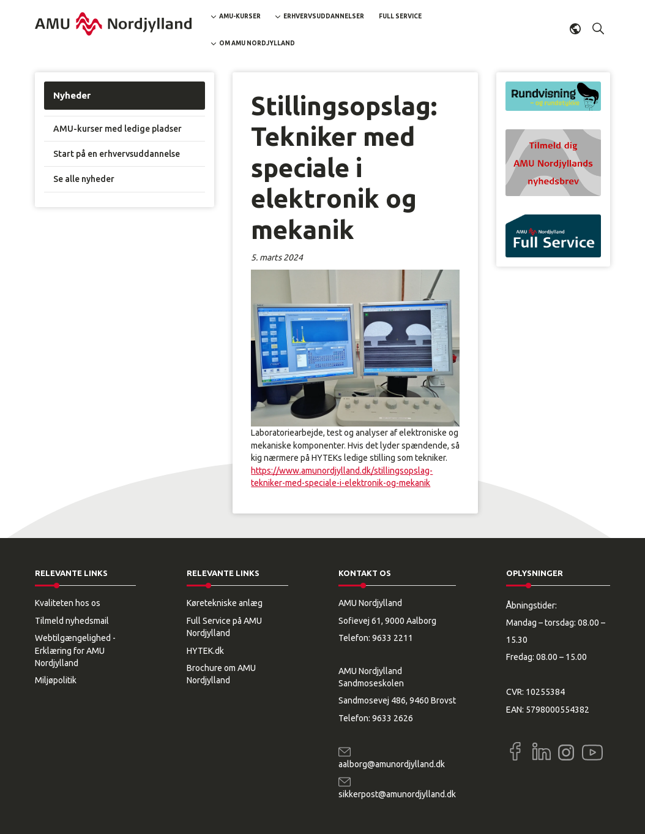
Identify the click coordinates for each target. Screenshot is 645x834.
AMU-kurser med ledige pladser (117, 129)
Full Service (400, 16)
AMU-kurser (240, 16)
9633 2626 (392, 718)
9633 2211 (392, 638)
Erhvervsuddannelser (323, 16)
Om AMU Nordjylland (257, 43)
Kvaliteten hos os (67, 603)
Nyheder (72, 95)
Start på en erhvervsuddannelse (116, 154)
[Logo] (113, 24)
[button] (598, 28)
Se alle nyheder (83, 179)
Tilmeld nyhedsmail (72, 621)
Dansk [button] (575, 28)
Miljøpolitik (55, 680)
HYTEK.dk (205, 651)
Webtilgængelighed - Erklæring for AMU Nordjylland (75, 650)
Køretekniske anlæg (225, 603)
